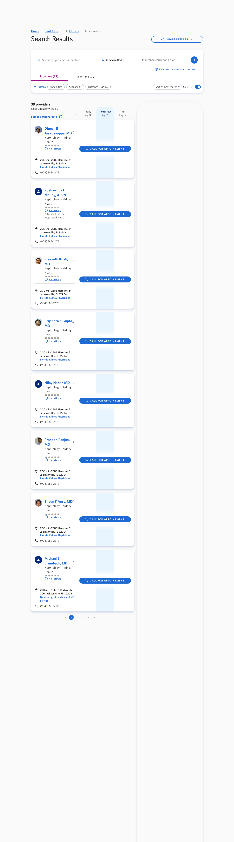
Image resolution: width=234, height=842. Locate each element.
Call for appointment (104, 148)
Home (35, 31)
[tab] (49, 77)
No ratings (52, 148)
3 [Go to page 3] (82, 617)
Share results (177, 39)
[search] (194, 60)
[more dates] (134, 115)
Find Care (52, 31)
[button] (47, 117)
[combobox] (69, 60)
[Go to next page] (99, 617)
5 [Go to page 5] (94, 617)
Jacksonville (92, 31)
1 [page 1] (71, 617)
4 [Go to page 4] (88, 617)
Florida (74, 31)
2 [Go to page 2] (77, 617)
